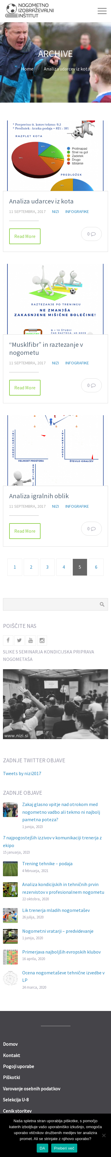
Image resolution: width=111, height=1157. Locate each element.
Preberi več (64, 1148)
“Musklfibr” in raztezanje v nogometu (46, 348)
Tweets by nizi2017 (22, 773)
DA (42, 1148)
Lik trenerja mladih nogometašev (56, 910)
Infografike (77, 211)
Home (27, 69)
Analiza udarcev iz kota (41, 201)
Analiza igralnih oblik (39, 496)
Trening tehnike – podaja (47, 863)
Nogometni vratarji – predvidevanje (58, 931)
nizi (55, 211)
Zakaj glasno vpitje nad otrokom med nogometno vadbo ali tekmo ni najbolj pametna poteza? (61, 811)
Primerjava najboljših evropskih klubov (61, 952)
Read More (25, 236)
